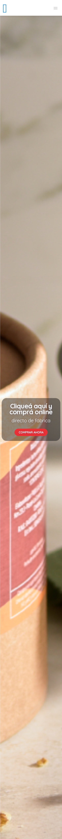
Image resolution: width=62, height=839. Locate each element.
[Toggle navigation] (55, 8)
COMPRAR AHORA (31, 432)
